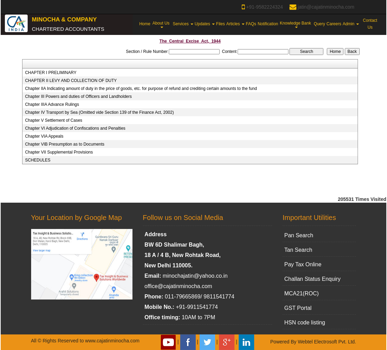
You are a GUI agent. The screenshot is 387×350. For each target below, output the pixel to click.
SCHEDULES (37, 160)
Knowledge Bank (296, 24)
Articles (235, 23)
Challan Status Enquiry (312, 279)
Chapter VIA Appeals (44, 136)
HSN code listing (304, 322)
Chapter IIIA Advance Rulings (52, 104)
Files (220, 23)
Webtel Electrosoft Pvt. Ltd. (327, 341)
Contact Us (370, 24)
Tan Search (298, 250)
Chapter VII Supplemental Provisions (59, 152)
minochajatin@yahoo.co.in (195, 276)
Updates (205, 23)
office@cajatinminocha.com (178, 286)
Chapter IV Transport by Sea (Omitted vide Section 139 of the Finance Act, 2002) (99, 112)
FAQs (251, 23)
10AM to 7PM (198, 317)
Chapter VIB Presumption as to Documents (64, 144)
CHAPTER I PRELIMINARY (50, 72)
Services (183, 23)
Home (144, 23)
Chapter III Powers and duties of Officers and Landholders (78, 96)
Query (319, 23)
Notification (268, 23)
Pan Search (298, 235)
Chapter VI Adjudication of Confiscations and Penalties (75, 128)
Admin (351, 23)
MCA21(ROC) (301, 293)
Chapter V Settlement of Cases (53, 120)
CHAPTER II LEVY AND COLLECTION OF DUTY (71, 80)
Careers (333, 23)
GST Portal (298, 308)
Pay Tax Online (302, 264)
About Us (162, 24)
